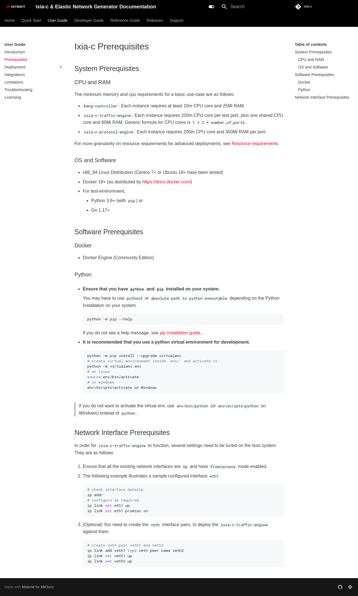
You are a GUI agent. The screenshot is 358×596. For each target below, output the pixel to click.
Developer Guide (88, 20)
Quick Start (31, 20)
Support (176, 20)
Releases (155, 20)
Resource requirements (255, 143)
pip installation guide (180, 332)
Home (9, 20)
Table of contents (311, 44)
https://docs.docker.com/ (166, 181)
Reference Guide (125, 20)
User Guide (58, 20)
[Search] (251, 7)
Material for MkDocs (38, 587)
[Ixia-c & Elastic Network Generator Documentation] (15, 6)
